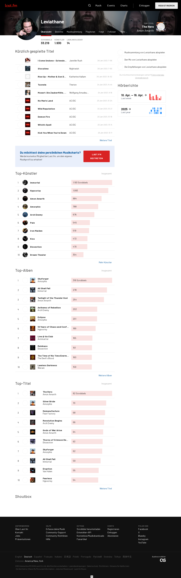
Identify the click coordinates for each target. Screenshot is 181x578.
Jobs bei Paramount (64, 569)
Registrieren (166, 5)
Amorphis (35, 206)
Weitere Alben (105, 375)
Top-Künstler (26, 173)
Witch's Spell (44, 124)
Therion (73, 84)
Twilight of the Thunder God (53, 298)
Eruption (47, 468)
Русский (97, 556)
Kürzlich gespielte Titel (34, 51)
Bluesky (141, 535)
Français (48, 556)
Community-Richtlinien (57, 535)
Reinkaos (43, 346)
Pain (32, 222)
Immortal (35, 182)
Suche (89, 5)
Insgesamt (107, 174)
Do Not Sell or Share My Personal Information (35, 569)
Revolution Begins (52, 420)
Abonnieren (112, 535)
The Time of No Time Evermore (54, 355)
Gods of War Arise (52, 430)
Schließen (91, 576)
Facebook (143, 529)
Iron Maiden (36, 230)
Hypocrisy (35, 190)
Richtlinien (104, 566)
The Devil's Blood (46, 358)
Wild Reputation (46, 108)
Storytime (43, 68)
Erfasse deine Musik (55, 529)
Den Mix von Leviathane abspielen (140, 59)
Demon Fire (44, 116)
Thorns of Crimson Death (56, 439)
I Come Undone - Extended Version (56, 60)
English (18, 556)
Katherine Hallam (77, 76)
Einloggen (144, 5)
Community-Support (56, 532)
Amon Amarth (145, 30)
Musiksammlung (74, 31)
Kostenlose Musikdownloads (90, 535)
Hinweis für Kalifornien (119, 566)
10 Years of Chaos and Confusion (55, 326)
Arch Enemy (36, 214)
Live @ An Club (45, 336)
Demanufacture (51, 411)
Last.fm (14, 5)
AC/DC (72, 100)
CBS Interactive (22, 566)
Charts (124, 5)
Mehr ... (124, 31)
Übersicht (47, 31)
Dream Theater (38, 254)
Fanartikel (82, 539)
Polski (76, 556)
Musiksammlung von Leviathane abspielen (144, 52)
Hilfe (48, 539)
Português (86, 556)
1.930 (57, 43)
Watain (41, 367)
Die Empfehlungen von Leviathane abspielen (145, 66)
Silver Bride (49, 401)
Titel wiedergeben (161, 26)
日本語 (67, 556)
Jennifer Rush (75, 60)
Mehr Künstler (105, 262)
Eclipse (41, 317)
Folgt (101, 31)
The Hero (148, 26)
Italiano (58, 556)
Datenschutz (92, 566)
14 (68, 43)
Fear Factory (49, 413)
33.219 (45, 43)
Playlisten (90, 31)
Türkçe (117, 556)
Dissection (36, 246)
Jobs (17, 535)
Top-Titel (23, 383)
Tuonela (42, 84)
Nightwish (74, 68)
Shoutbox (23, 496)
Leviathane (52, 21)
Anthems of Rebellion (49, 307)
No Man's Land (45, 100)
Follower (112, 31)
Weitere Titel (106, 140)
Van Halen (47, 471)
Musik (98, 5)
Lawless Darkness (47, 365)
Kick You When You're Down (52, 132)
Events (111, 5)
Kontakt (19, 532)
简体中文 (127, 556)
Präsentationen (22, 539)
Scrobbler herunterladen (88, 529)
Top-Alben (24, 270)
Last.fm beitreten (96, 156)
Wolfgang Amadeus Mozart (82, 92)
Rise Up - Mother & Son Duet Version (57, 76)
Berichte (59, 31)
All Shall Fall (44, 288)
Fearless (47, 478)
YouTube (142, 542)
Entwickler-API (84, 532)
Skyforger (43, 278)
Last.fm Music (80, 569)
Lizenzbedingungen (77, 566)
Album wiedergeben (25, 280)
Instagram (143, 539)
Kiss (32, 238)
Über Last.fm (21, 529)
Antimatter (43, 339)
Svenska (108, 556)
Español (38, 556)
